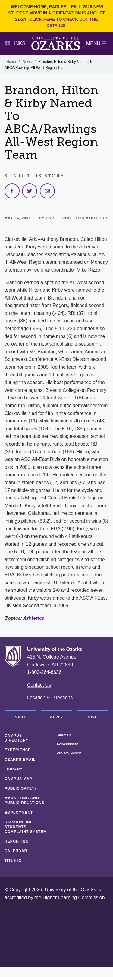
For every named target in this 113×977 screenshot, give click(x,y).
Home (11, 62)
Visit (20, 717)
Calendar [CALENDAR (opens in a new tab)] (16, 851)
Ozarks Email (20, 759)
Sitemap (64, 735)
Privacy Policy (69, 753)
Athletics (33, 618)
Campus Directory (16, 737)
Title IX (13, 861)
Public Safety (21, 788)
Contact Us (39, 684)
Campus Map (18, 779)
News (27, 62)
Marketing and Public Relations (24, 800)
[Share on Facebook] (12, 190)
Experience (18, 750)
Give (93, 717)
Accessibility (67, 744)
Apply (56, 717)
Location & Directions (50, 697)
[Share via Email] (47, 190)
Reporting (17, 841)
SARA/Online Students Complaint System (26, 827)
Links (15, 43)
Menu (96, 43)
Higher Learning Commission (73, 897)
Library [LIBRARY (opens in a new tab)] (14, 769)
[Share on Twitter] (29, 190)
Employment (19, 812)
